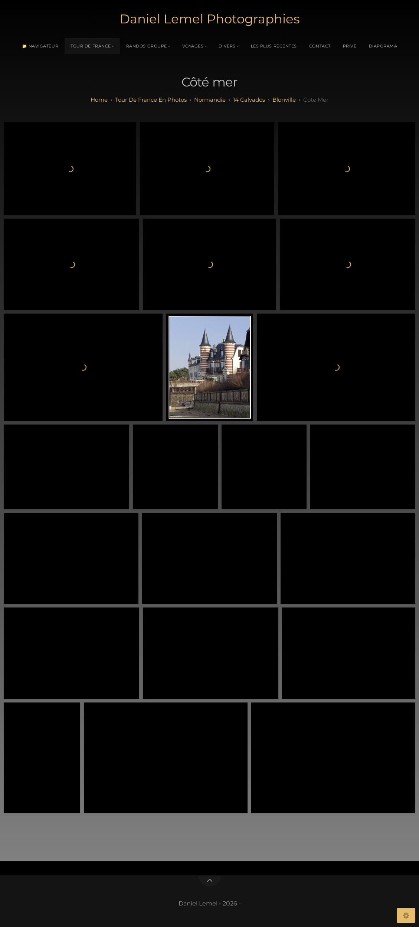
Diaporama (383, 46)
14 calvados (249, 99)
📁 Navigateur (40, 46)
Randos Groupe (146, 46)
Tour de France (91, 46)
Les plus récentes (274, 46)
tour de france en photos (151, 99)
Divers (227, 46)
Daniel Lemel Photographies (210, 19)
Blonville (284, 99)
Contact (320, 46)
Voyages (193, 46)
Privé (350, 46)
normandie (210, 99)
